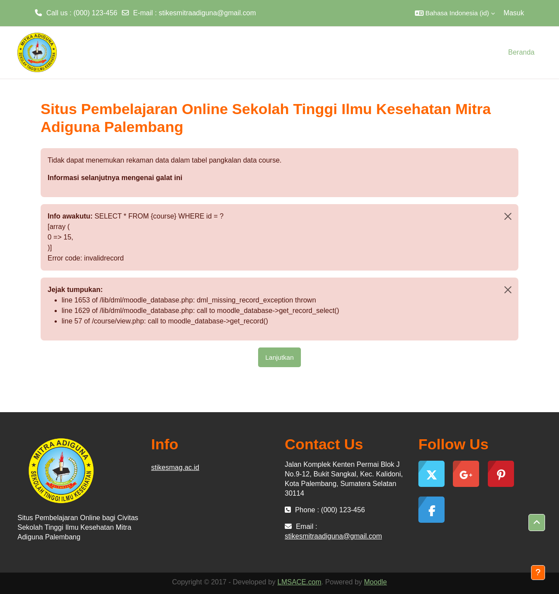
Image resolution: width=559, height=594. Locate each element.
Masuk (514, 13)
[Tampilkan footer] (538, 572)
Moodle (375, 582)
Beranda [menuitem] (521, 52)
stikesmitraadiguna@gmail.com (207, 13)
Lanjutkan (279, 357)
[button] (455, 13)
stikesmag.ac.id (175, 467)
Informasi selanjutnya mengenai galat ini (115, 177)
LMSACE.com (299, 582)
